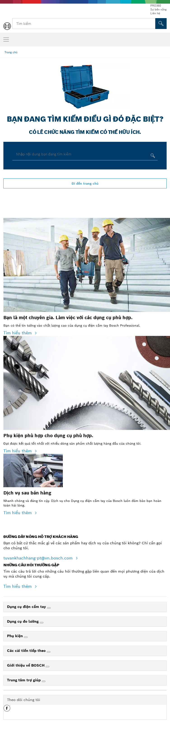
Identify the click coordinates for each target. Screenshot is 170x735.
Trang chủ (11, 52)
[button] (7, 710)
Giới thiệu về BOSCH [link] (26, 665)
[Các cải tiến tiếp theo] (48, 652)
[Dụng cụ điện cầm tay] (49, 608)
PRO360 (155, 5)
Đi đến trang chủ (85, 183)
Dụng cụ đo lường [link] (23, 621)
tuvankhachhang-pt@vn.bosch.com (38, 558)
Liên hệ (155, 13)
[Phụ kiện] (26, 637)
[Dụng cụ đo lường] (41, 622)
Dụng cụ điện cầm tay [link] (27, 606)
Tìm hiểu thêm (18, 332)
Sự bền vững (158, 9)
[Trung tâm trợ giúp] (43, 681)
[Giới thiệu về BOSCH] (47, 666)
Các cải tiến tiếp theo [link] (27, 650)
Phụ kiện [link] (15, 636)
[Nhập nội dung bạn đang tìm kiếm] (152, 156)
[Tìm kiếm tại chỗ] (161, 23)
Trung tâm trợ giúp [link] (24, 680)
